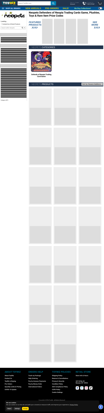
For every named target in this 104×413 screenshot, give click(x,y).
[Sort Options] (92, 84)
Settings (17, 408)
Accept (25, 408)
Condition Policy (57, 384)
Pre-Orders (8, 384)
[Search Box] (34, 3)
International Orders (35, 387)
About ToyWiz (9, 375)
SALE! (66, 8)
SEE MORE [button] (95, 25)
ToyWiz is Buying (10, 381)
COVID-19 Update (10, 389)
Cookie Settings (57, 392)
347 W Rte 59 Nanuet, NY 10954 (82, 382)
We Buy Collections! (82, 8)
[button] (100, 3)
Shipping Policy (57, 375)
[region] (52, 3)
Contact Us (8, 378)
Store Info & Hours (82, 375)
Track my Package (34, 375)
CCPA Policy (56, 389)
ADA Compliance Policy (60, 387)
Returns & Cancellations (60, 378)
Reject (9, 408)
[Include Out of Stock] (1, 24)
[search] (45, 3)
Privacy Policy (74, 405)
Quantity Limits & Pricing (13, 387)
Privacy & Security (58, 381)
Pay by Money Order (35, 384)
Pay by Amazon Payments (37, 381)
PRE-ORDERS (52, 8)
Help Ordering (33, 378)
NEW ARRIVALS (33, 8)
